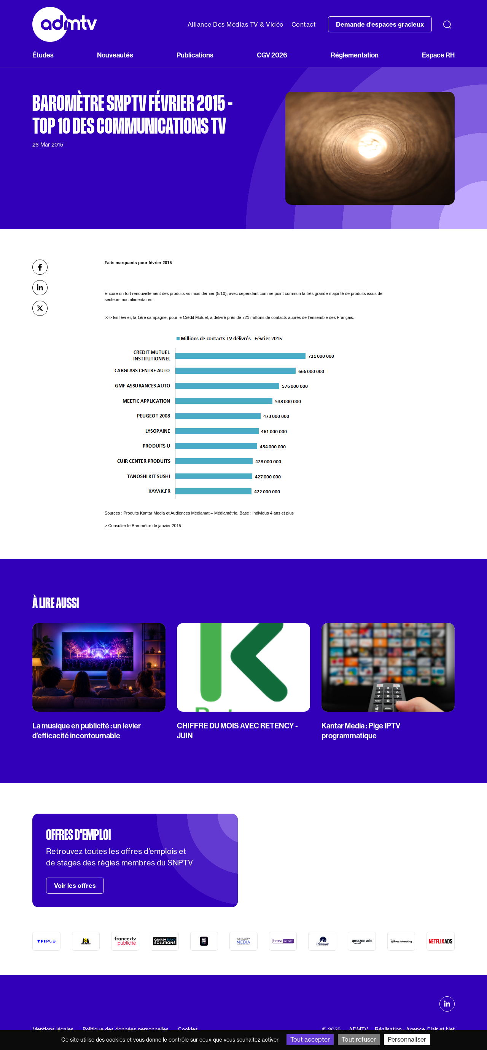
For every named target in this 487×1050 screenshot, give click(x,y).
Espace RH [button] (438, 55)
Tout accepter (310, 1039)
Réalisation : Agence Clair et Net (415, 1029)
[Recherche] (447, 24)
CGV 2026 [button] (272, 55)
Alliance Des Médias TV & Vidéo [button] (236, 24)
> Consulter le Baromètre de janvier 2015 (143, 525)
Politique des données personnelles (126, 1029)
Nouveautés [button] (115, 55)
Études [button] (43, 55)
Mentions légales (52, 1029)
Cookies (188, 1029)
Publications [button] (195, 55)
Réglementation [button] (355, 55)
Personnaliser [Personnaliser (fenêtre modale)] (407, 1039)
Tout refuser (359, 1039)
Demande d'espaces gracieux (380, 24)
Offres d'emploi (78, 835)
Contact (303, 24)
